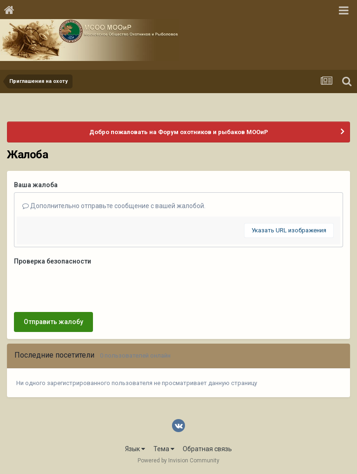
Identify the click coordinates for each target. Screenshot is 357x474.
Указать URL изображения (288, 230)
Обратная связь (207, 449)
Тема (163, 449)
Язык (135, 449)
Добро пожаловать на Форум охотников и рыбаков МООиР (178, 132)
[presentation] (84, 287)
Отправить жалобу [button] (53, 321)
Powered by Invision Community (178, 460)
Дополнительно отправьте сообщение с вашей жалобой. (113, 206)
